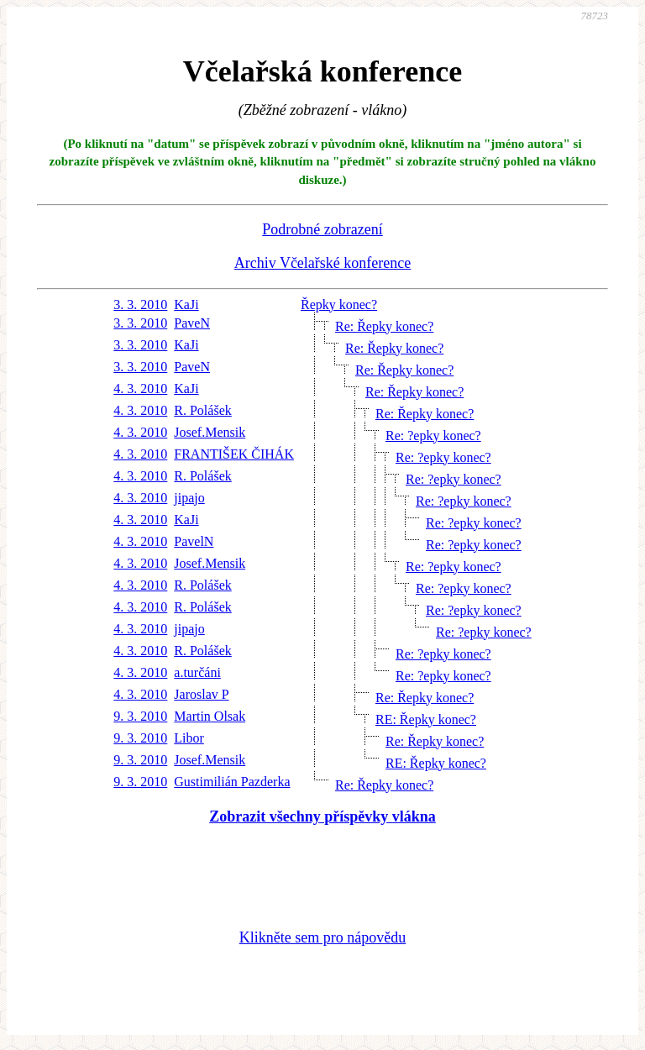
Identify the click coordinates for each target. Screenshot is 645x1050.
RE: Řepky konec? (425, 719)
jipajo (189, 498)
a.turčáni (197, 672)
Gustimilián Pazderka (232, 781)
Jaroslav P (201, 694)
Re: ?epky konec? (433, 435)
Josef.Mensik (209, 432)
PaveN (192, 323)
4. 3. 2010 (140, 388)
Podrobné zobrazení (322, 229)
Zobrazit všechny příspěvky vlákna (322, 816)
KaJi (186, 304)
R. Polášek (202, 410)
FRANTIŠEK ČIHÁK (234, 454)
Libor (189, 738)
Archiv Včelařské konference (323, 263)
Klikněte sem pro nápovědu (322, 937)
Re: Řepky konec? (384, 326)
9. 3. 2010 (140, 716)
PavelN (193, 541)
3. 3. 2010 (140, 304)
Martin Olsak (209, 716)
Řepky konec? (339, 304)
